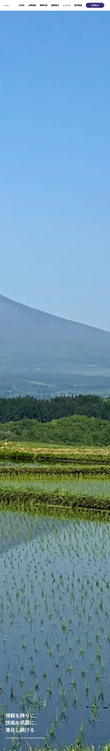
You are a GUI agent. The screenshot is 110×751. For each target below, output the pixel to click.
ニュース (66, 5)
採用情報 (78, 5)
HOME (21, 5)
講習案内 (55, 5)
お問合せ (95, 5)
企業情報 (32, 5)
